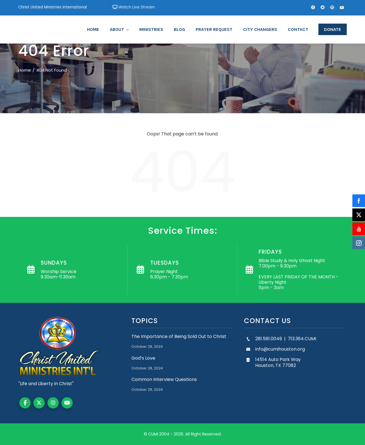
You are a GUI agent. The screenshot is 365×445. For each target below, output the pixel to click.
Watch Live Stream (134, 7)
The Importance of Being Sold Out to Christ (178, 336)
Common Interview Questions (164, 379)
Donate (332, 29)
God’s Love (143, 358)
